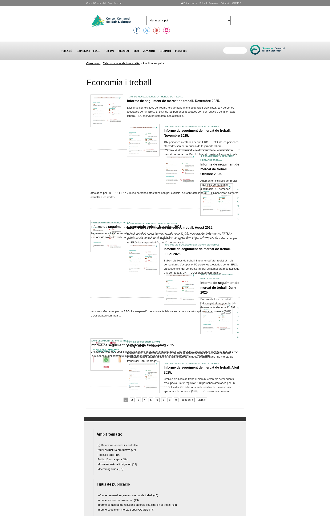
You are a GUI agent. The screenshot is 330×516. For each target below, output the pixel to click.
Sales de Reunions (208, 3)
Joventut (149, 51)
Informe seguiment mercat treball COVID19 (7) (126, 509)
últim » (202, 399)
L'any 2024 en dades (143, 346)
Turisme (109, 51)
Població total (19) (109, 454)
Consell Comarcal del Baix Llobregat (104, 3)
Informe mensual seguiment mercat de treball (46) (128, 495)
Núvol (194, 3)
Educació (165, 51)
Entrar (185, 3)
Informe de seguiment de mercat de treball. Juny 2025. (219, 287)
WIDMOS (236, 3)
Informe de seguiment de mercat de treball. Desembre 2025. (173, 101)
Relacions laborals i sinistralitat (121, 63)
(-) (99, 445)
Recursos (181, 51)
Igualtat (123, 51)
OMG (136, 51)
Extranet (224, 3)
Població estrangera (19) (113, 459)
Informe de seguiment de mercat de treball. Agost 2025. (170, 227)
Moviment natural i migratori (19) (117, 464)
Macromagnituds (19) (111, 469)
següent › (187, 399)
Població (66, 51)
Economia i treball (88, 51)
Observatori (93, 63)
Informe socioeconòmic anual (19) (118, 500)
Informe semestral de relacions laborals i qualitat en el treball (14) (137, 504)
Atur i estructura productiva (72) (117, 450)
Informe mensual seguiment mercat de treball (155, 97)
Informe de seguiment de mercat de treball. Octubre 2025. (219, 169)
